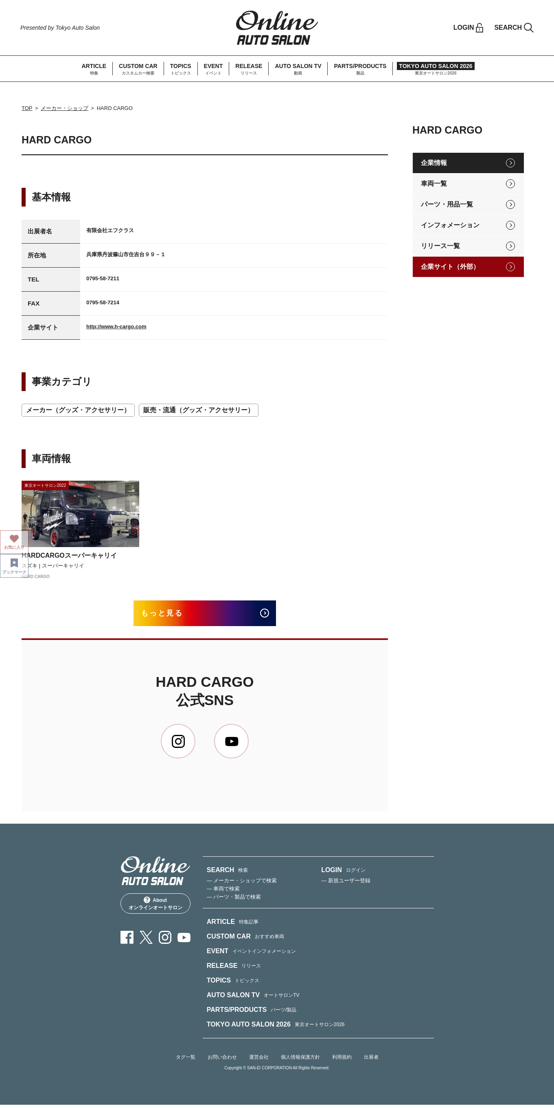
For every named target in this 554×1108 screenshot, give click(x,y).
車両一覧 (434, 183)
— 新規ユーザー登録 (345, 883)
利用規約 (342, 1060)
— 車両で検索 (223, 892)
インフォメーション (450, 225)
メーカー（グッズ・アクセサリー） (78, 410)
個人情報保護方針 (300, 1060)
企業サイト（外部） (450, 266)
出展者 (371, 1060)
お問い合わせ (222, 1060)
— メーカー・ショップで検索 (242, 883)
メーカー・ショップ (64, 108)
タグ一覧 (185, 1060)
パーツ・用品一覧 (447, 204)
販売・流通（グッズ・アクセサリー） (198, 410)
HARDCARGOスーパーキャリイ (69, 555)
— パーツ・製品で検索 (234, 900)
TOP (27, 108)
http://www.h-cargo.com (116, 326)
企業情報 (434, 162)
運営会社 (259, 1060)
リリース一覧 (440, 245)
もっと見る (168, 615)
